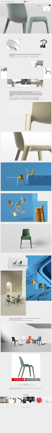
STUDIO (1, 1)
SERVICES (4, 1)
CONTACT (14, 1)
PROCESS (6, 1)
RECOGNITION (11, 1)
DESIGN (8, 1)
